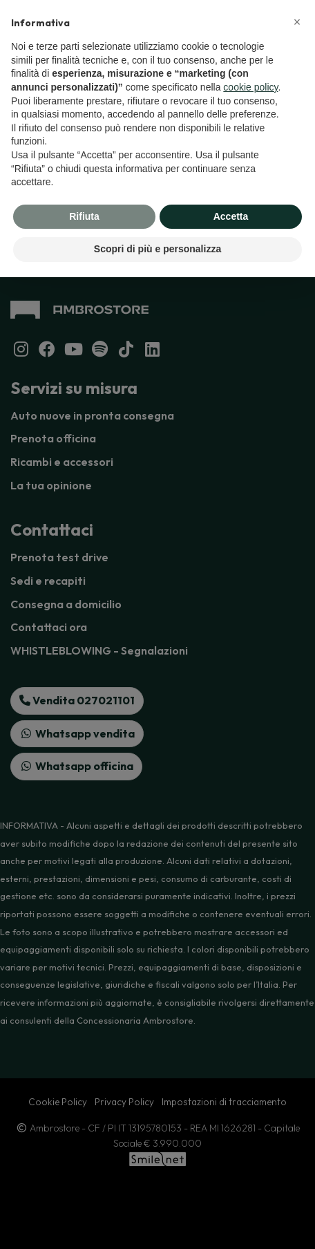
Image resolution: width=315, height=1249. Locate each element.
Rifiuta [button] (84, 216)
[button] (297, 22)
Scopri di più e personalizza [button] (157, 248)
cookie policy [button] (250, 87)
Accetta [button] (231, 216)
